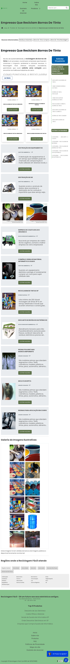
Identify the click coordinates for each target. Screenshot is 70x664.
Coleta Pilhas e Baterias (35, 614)
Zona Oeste (25, 568)
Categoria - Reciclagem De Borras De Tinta (60, 147)
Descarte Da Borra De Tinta (59, 81)
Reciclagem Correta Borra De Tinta (58, 105)
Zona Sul (33, 568)
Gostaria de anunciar (35, 650)
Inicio (35, 633)
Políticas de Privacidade (35, 644)
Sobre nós (35, 635)
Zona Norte (16, 568)
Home (25, 2)
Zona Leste (41, 568)
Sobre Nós (36, 3)
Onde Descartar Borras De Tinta (57, 99)
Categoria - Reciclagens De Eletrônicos (60, 156)
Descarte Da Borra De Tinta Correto (59, 110)
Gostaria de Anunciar (23, 10)
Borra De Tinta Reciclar (57, 93)
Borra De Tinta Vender (59, 116)
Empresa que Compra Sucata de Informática (35, 624)
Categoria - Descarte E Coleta (60, 137)
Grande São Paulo (52, 568)
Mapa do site (35, 647)
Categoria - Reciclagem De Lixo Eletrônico (60, 151)
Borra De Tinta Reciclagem (59, 40)
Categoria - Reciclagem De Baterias (60, 142)
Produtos (36, 8)
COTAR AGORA (13, 109)
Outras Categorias (59, 130)
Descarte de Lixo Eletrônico (35, 611)
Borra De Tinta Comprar (41, 40)
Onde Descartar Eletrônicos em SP (35, 620)
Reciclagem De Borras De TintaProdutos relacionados (58, 70)
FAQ (35, 641)
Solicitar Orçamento (60, 60)
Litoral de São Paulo (7, 571)
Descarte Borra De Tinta (58, 120)
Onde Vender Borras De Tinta (58, 87)
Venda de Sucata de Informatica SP (35, 617)
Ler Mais (7, 78)
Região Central (6, 568)
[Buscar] (66, 7)
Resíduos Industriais (25, 40)
